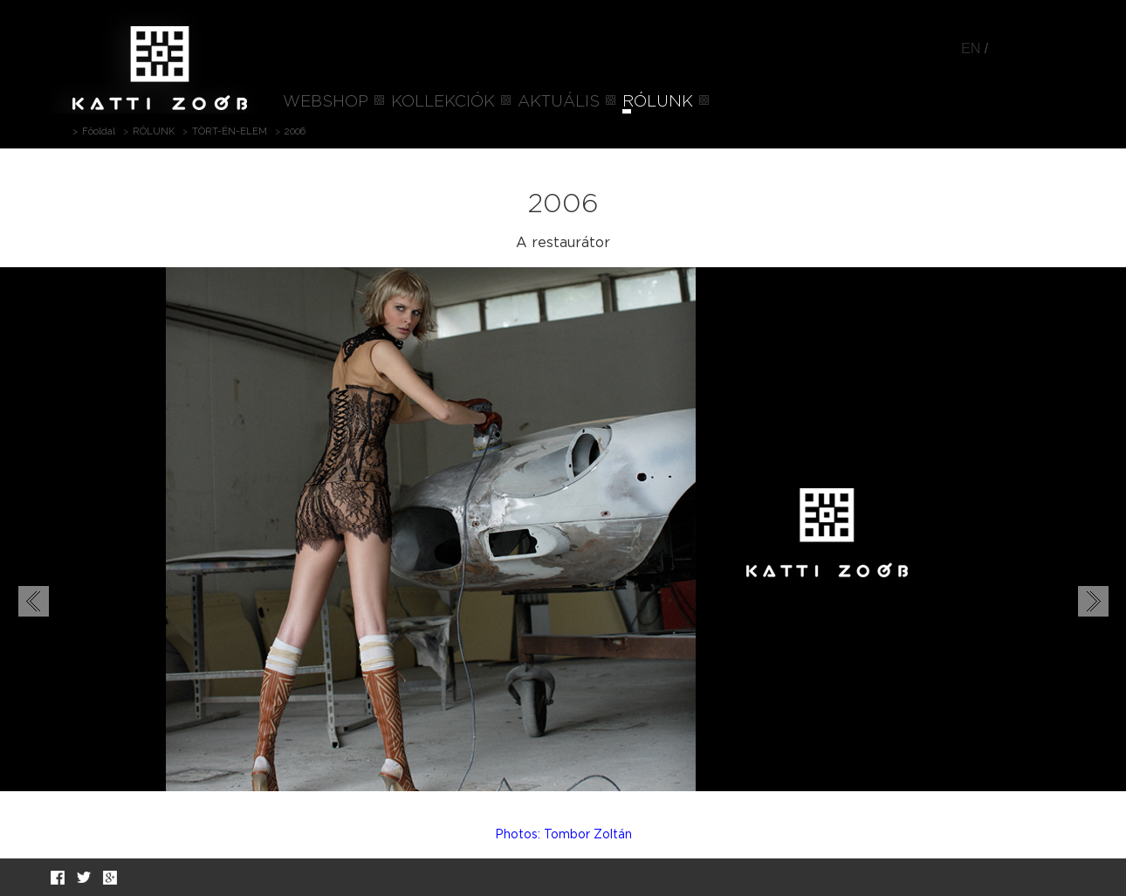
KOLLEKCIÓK (443, 102)
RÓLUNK (657, 102)
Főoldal (98, 131)
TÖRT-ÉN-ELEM (229, 131)
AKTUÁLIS (559, 102)
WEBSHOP (325, 102)
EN (970, 48)
